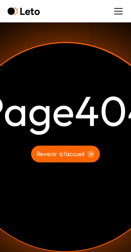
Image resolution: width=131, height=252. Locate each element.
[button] (117, 11)
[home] (23, 11)
